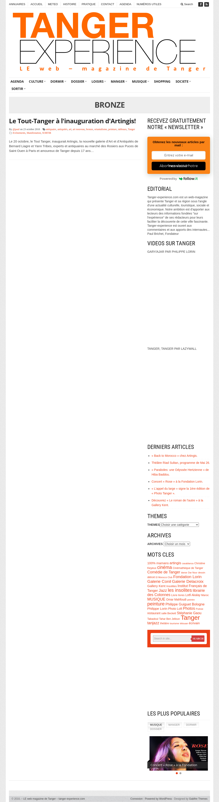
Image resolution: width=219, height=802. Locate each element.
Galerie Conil (159, 581)
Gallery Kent (156, 586)
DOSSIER (77, 81)
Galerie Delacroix (188, 581)
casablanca (188, 563)
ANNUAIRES (17, 4)
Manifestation (34, 132)
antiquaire (51, 129)
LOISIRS (98, 81)
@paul (16, 129)
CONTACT (107, 4)
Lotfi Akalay (192, 595)
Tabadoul (152, 618)
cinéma (164, 567)
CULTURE (36, 81)
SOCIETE (182, 81)
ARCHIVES (155, 544)
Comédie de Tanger (163, 572)
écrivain (194, 623)
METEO (53, 4)
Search (187, 4)
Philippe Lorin (157, 608)
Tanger (131, 129)
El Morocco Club (164, 577)
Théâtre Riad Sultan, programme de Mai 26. (181, 462)
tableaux (122, 129)
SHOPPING (162, 81)
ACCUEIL (37, 4)
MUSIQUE (139, 81)
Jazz (163, 590)
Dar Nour (192, 572)
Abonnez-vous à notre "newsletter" (179, 166)
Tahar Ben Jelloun (169, 618)
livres (181, 595)
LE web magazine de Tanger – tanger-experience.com (53, 798)
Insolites (171, 586)
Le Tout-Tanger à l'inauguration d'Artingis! (72, 120)
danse (184, 572)
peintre (191, 599)
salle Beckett (168, 613)
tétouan (184, 623)
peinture (112, 129)
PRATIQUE (89, 4)
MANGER (118, 81)
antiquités (63, 129)
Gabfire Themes (198, 798)
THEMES (153, 524)
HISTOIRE (69, 4)
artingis (175, 563)
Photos (189, 608)
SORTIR (17, 89)
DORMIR (57, 81)
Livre (174, 595)
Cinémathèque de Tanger (188, 568)
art (70, 129)
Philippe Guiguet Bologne (185, 604)
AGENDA (125, 4)
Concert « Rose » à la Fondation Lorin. (177, 481)
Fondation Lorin (187, 576)
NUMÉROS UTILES (149, 4)
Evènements (19, 132)
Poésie (199, 609)
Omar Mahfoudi (176, 599)
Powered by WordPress (158, 798)
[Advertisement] (178, 679)
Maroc (205, 595)
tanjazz (153, 623)
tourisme (174, 623)
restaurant (154, 613)
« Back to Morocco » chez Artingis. (175, 455)
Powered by (179, 178)
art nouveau (79, 129)
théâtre (164, 623)
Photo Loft (175, 608)
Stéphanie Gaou (189, 613)
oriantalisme (100, 129)
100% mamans (158, 563)
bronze (89, 129)
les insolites (180, 590)
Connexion (136, 798)
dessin (201, 572)
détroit (151, 577)
